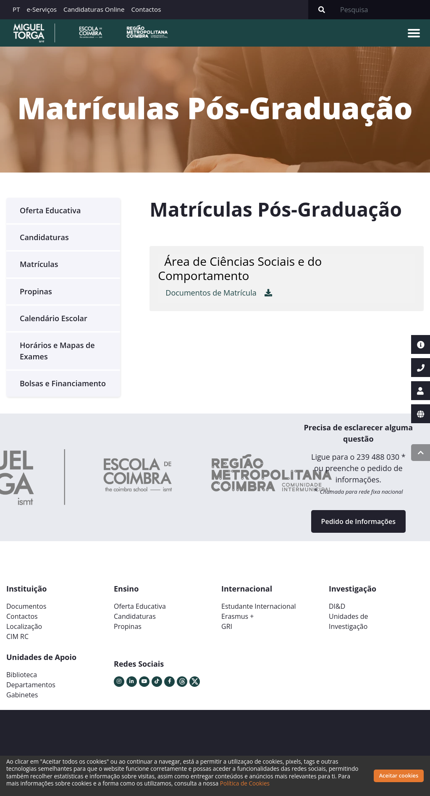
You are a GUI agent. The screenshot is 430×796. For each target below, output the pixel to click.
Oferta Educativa (50, 210)
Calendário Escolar (53, 318)
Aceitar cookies (399, 775)
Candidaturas (44, 237)
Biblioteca (21, 674)
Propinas (36, 291)
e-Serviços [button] (42, 9)
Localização (24, 626)
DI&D (337, 606)
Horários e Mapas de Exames (57, 350)
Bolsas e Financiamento (63, 383)
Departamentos (30, 684)
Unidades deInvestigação (348, 621)
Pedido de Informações (358, 521)
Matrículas (39, 264)
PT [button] (16, 9)
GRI (226, 626)
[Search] (382, 9)
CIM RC (17, 636)
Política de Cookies (245, 783)
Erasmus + (237, 616)
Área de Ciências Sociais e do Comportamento (240, 268)
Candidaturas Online (93, 9)
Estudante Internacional (258, 606)
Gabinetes (22, 694)
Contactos (146, 9)
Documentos (26, 606)
